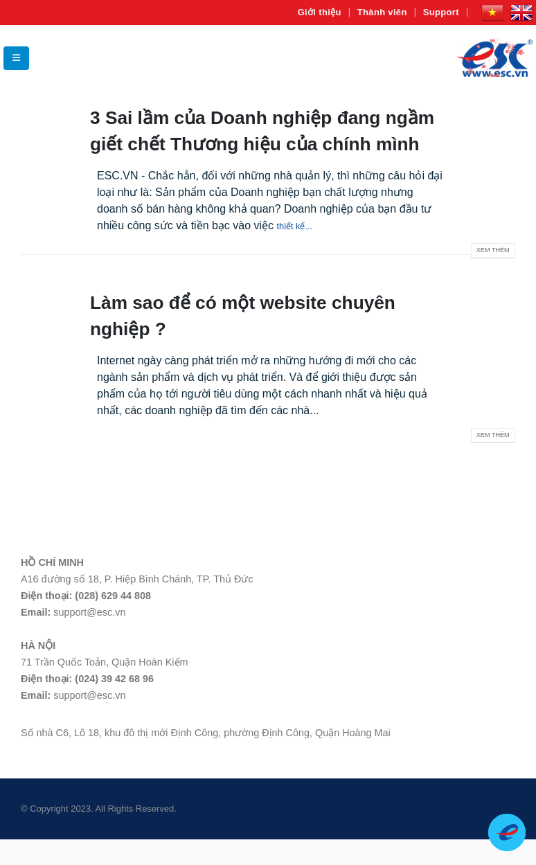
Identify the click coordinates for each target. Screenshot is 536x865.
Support (441, 12)
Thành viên (382, 12)
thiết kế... (299, 251)
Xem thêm (490, 277)
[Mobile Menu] (16, 58)
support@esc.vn (89, 637)
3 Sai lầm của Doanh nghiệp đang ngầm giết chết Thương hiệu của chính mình (249, 143)
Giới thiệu (319, 12)
